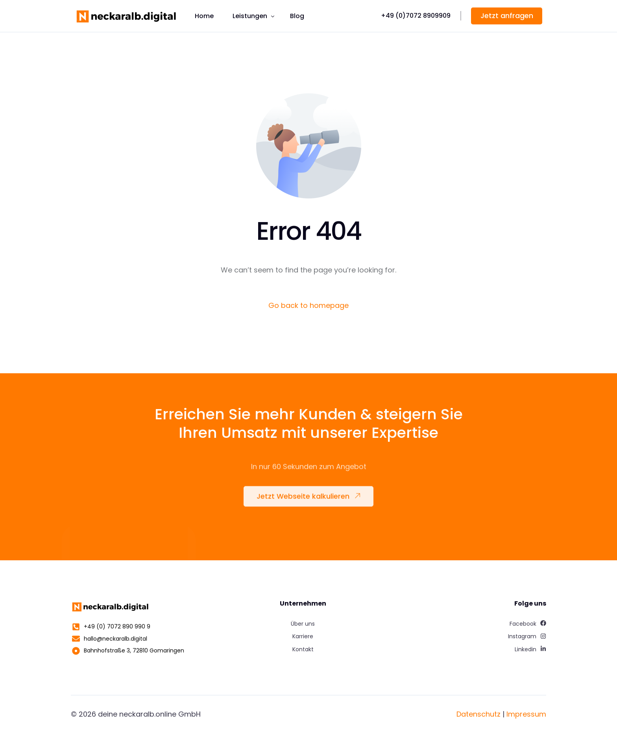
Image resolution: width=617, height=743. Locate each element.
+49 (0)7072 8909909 (416, 15)
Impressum (526, 714)
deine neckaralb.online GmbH (149, 714)
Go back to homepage (308, 305)
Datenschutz (478, 714)
